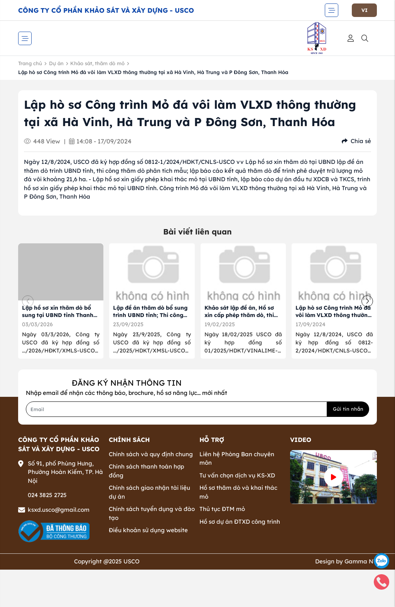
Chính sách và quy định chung (151, 454)
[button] (367, 301)
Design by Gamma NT (346, 561)
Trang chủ (30, 63)
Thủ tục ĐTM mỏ (222, 509)
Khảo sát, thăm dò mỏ (97, 63)
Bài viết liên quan (197, 231)
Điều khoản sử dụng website (148, 530)
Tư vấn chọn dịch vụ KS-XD (237, 475)
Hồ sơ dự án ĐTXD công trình (239, 521)
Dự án (56, 63)
